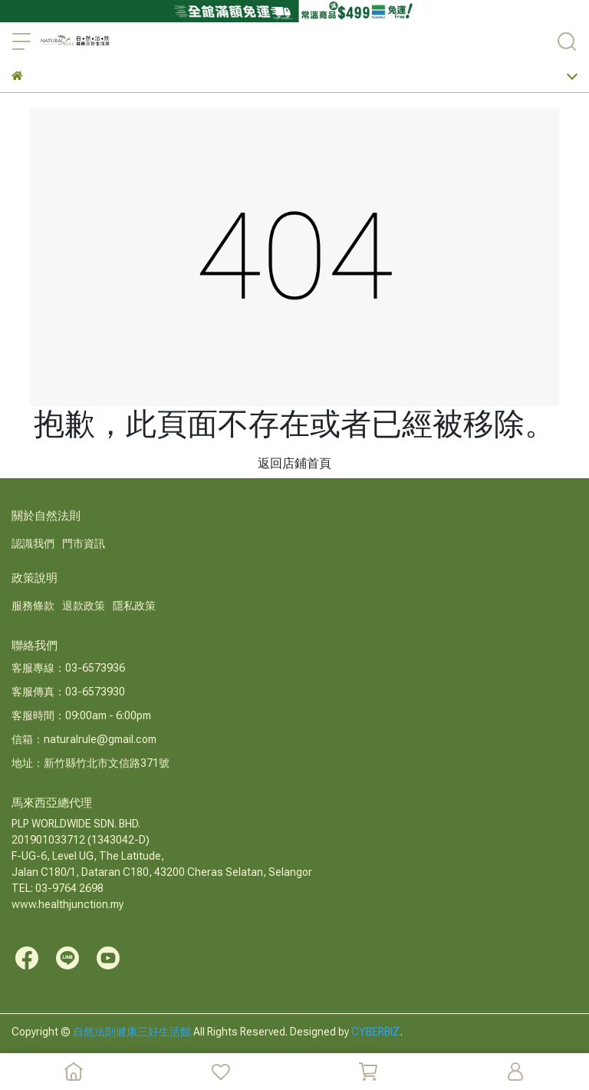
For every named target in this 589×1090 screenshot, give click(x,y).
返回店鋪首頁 (294, 463)
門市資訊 (83, 543)
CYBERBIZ (375, 1032)
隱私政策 (134, 606)
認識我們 (33, 543)
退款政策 (83, 606)
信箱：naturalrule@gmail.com (84, 739)
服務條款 (33, 606)
